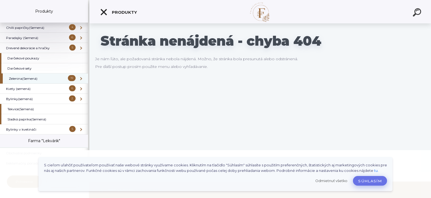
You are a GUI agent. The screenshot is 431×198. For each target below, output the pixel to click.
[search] (418, 13)
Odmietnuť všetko (331, 181)
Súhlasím (370, 181)
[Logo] (260, 11)
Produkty (118, 12)
